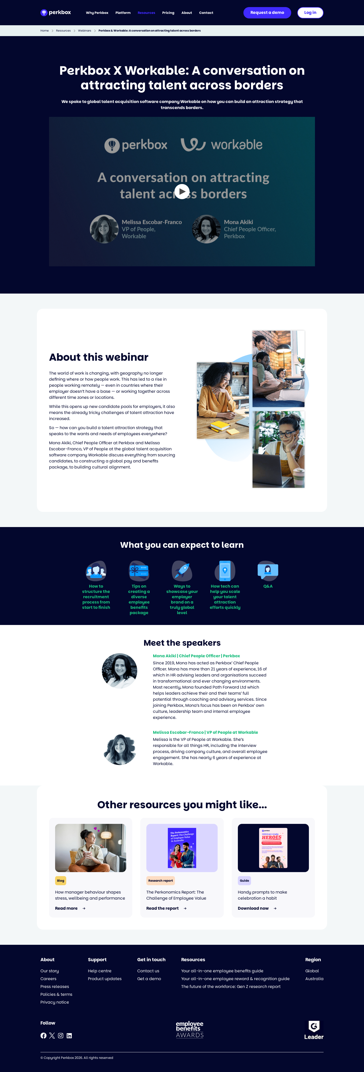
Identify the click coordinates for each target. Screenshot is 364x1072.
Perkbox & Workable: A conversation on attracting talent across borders (150, 31)
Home (44, 31)
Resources (63, 31)
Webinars (84, 31)
